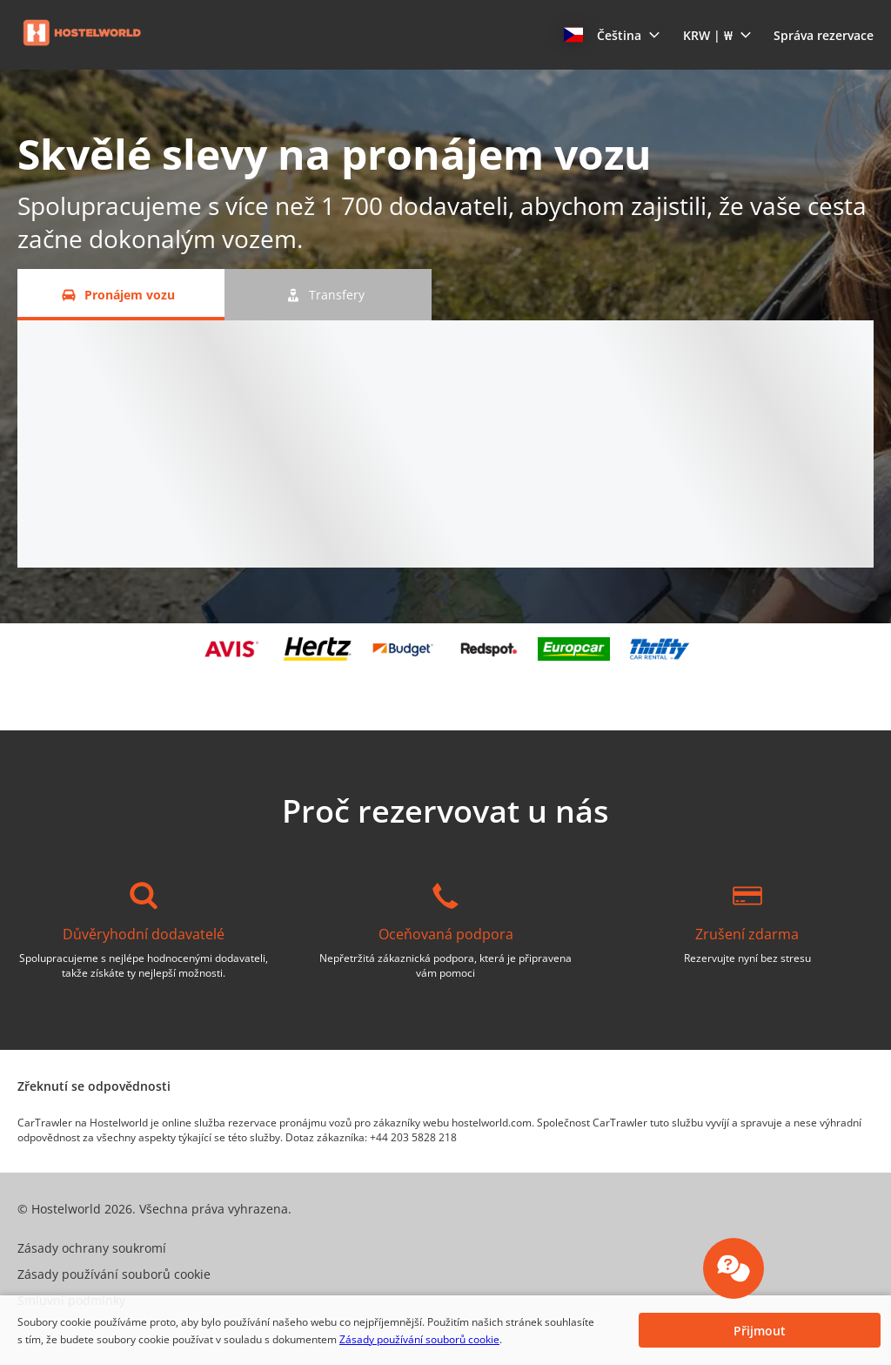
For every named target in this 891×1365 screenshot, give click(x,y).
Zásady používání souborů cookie (419, 1339)
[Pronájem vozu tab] (120, 294)
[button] (612, 34)
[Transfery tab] (328, 294)
